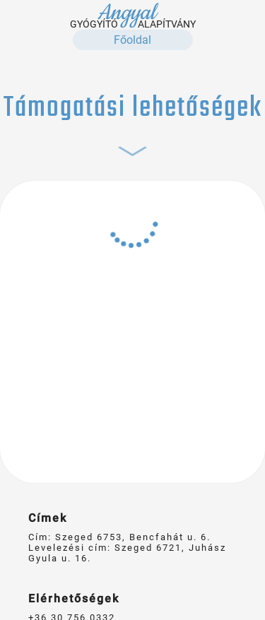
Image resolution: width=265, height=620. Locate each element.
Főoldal (132, 40)
